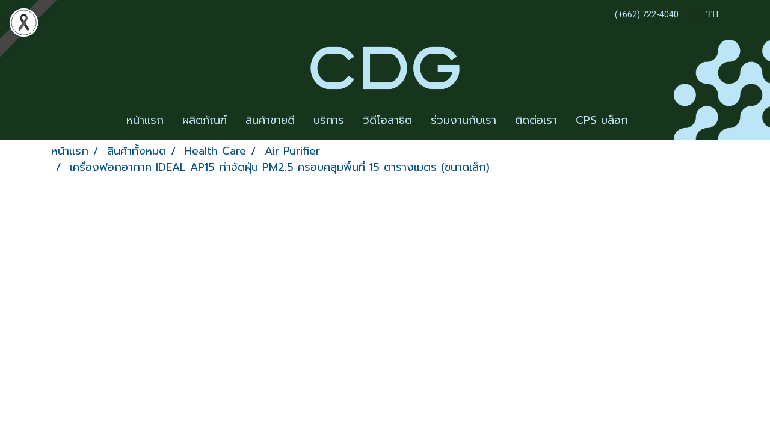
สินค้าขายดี (270, 120)
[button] (648, 121)
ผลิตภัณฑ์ (204, 120)
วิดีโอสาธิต (387, 120)
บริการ (328, 120)
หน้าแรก (145, 120)
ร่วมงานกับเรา (463, 120)
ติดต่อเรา (536, 120)
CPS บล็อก (602, 120)
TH (705, 14)
